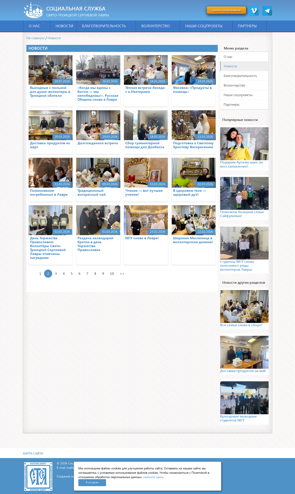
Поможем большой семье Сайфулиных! (242, 213)
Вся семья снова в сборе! (241, 325)
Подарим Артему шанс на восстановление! (241, 164)
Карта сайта (33, 453)
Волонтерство (159, 25)
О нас (38, 25)
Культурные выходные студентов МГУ (238, 418)
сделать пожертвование (226, 10)
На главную (35, 38)
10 (112, 273)
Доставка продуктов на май (243, 370)
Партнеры (250, 25)
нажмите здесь (153, 477)
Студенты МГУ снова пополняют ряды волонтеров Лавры (237, 265)
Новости (64, 25)
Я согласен (92, 482)
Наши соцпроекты (207, 25)
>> (122, 273)
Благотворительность (107, 25)
